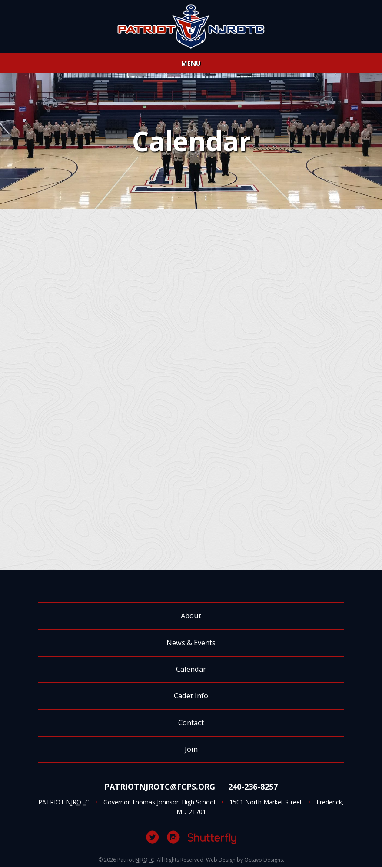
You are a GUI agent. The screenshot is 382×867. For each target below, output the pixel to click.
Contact (191, 722)
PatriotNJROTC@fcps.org (159, 786)
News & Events (191, 642)
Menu (191, 63)
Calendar (191, 669)
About (191, 615)
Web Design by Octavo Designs (244, 860)
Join (191, 749)
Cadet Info (191, 695)
